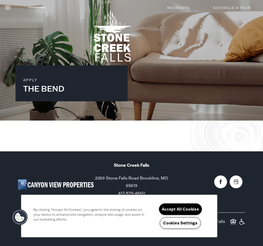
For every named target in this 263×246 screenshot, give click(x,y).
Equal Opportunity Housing (233, 224)
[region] (119, 216)
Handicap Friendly (242, 224)
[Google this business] (236, 181)
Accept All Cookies (180, 209)
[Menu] (7, 7)
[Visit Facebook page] (220, 181)
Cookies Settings (180, 223)
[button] (180, 7)
